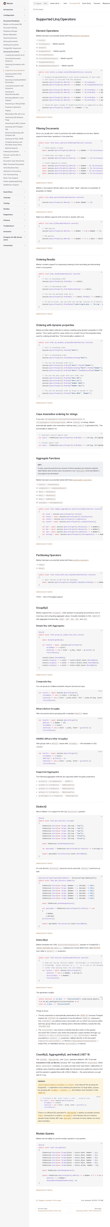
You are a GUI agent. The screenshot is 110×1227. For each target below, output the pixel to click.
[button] (14, 9)
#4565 (96, 948)
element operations (81, 36)
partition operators (80, 560)
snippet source (41, 117)
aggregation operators (82, 480)
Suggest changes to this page (48, 1200)
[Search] (41, 3)
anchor (50, 117)
